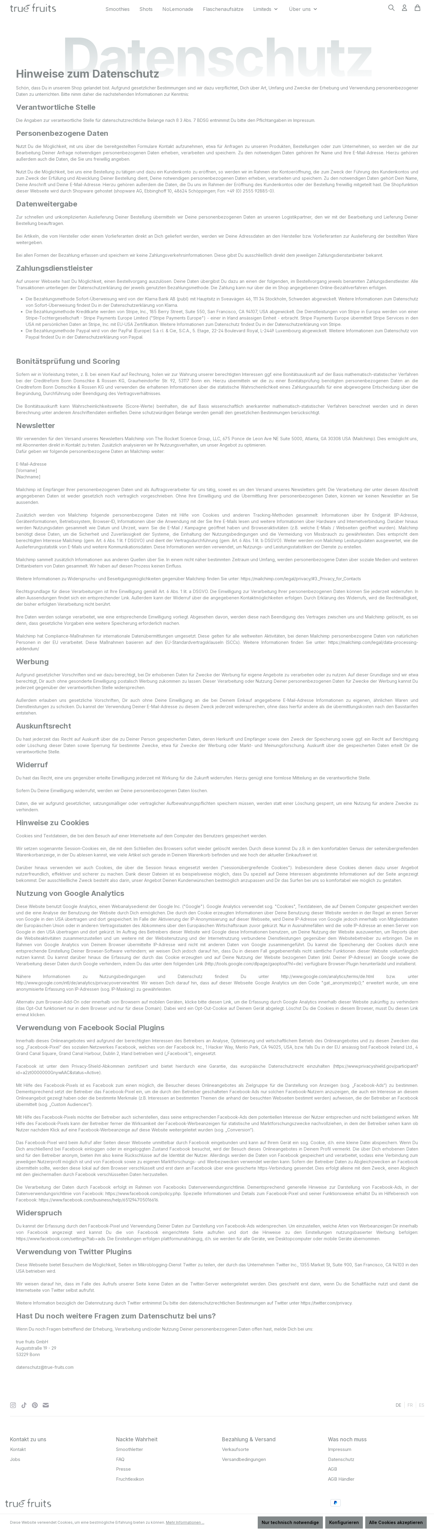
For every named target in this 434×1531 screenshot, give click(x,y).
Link (227, 1001)
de (398, 1405)
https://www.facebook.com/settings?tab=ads (60, 1238)
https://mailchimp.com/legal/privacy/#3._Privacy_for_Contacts (301, 578)
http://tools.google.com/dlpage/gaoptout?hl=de (253, 963)
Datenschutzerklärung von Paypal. (109, 337)
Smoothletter (129, 1449)
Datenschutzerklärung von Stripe (308, 324)
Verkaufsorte (235, 1449)
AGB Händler (341, 1479)
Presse (123, 1469)
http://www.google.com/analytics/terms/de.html (327, 976)
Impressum (339, 1449)
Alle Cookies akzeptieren (396, 1522)
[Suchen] (391, 9)
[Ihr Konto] (404, 9)
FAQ (120, 1459)
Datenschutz (341, 1459)
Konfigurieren (344, 1522)
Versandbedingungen (244, 1459)
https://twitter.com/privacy (326, 1302)
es (421, 1405)
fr (410, 1405)
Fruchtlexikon (130, 1479)
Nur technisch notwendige (290, 1522)
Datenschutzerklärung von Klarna (144, 305)
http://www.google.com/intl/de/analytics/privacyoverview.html (77, 982)
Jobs (15, 1459)
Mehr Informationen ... (185, 1522)
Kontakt (18, 1449)
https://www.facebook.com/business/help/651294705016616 (98, 1199)
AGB (332, 1469)
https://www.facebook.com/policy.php (143, 1193)
